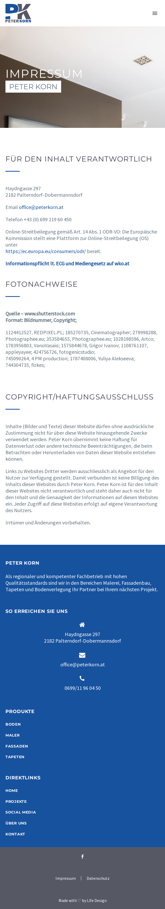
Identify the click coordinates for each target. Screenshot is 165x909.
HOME (11, 790)
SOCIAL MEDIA (20, 812)
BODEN (13, 724)
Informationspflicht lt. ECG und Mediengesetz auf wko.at (67, 263)
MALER (12, 735)
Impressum (65, 878)
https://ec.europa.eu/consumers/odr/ (45, 251)
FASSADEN (16, 746)
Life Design (97, 900)
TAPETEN (14, 757)
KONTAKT (15, 834)
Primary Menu (155, 13)
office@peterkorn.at (41, 207)
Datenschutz (98, 878)
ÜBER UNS (16, 823)
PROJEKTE (16, 801)
